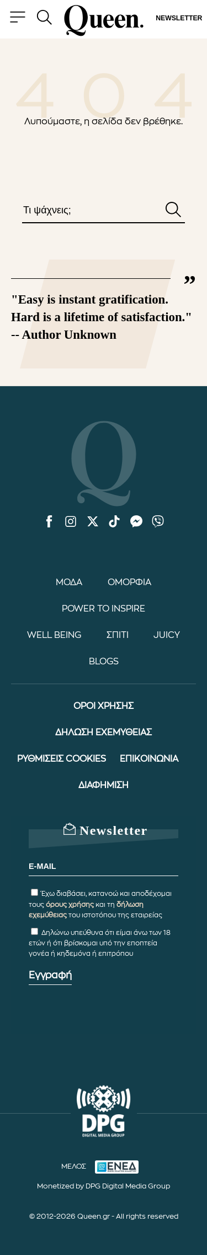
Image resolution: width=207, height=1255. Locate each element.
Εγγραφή (50, 975)
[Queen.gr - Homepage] (104, 20)
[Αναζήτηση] (173, 210)
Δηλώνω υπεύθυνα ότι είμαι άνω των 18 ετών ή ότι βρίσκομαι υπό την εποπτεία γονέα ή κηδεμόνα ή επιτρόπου (100, 943)
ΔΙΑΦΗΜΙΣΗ (103, 785)
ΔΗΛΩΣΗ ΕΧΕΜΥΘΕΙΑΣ (103, 732)
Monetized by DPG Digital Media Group (103, 1186)
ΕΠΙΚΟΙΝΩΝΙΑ (149, 759)
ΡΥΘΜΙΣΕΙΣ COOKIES (61, 759)
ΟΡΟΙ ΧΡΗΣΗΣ (103, 706)
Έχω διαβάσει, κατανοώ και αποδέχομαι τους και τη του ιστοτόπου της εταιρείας (100, 904)
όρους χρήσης (70, 904)
